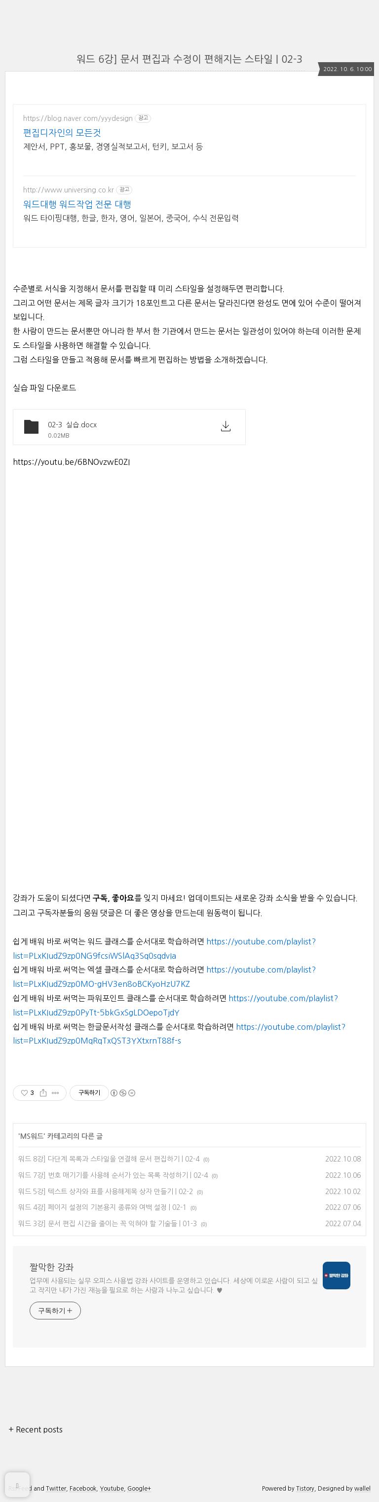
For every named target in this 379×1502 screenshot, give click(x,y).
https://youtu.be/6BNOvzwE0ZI (71, 462)
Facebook (83, 1489)
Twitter (56, 1489)
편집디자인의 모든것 (62, 133)
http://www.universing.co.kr (68, 190)
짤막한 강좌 (52, 1267)
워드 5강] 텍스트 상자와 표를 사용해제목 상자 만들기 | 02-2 (105, 1191)
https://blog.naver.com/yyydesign (78, 118)
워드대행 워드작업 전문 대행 (77, 204)
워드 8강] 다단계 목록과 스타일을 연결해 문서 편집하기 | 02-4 (108, 1159)
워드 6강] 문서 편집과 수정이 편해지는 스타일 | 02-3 (189, 59)
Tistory (305, 1489)
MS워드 (31, 1136)
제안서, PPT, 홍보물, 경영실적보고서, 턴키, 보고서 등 (113, 146)
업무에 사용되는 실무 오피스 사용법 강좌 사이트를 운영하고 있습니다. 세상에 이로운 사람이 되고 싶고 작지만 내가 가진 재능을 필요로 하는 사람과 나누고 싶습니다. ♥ (174, 1285)
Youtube (112, 1489)
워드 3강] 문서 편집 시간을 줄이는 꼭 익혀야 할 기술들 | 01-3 (107, 1223)
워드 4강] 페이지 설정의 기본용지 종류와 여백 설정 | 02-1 (102, 1207)
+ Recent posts (35, 1429)
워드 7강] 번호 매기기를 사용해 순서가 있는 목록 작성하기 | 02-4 (113, 1175)
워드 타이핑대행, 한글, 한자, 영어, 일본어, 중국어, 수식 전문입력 (131, 218)
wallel (362, 1489)
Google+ (139, 1489)
